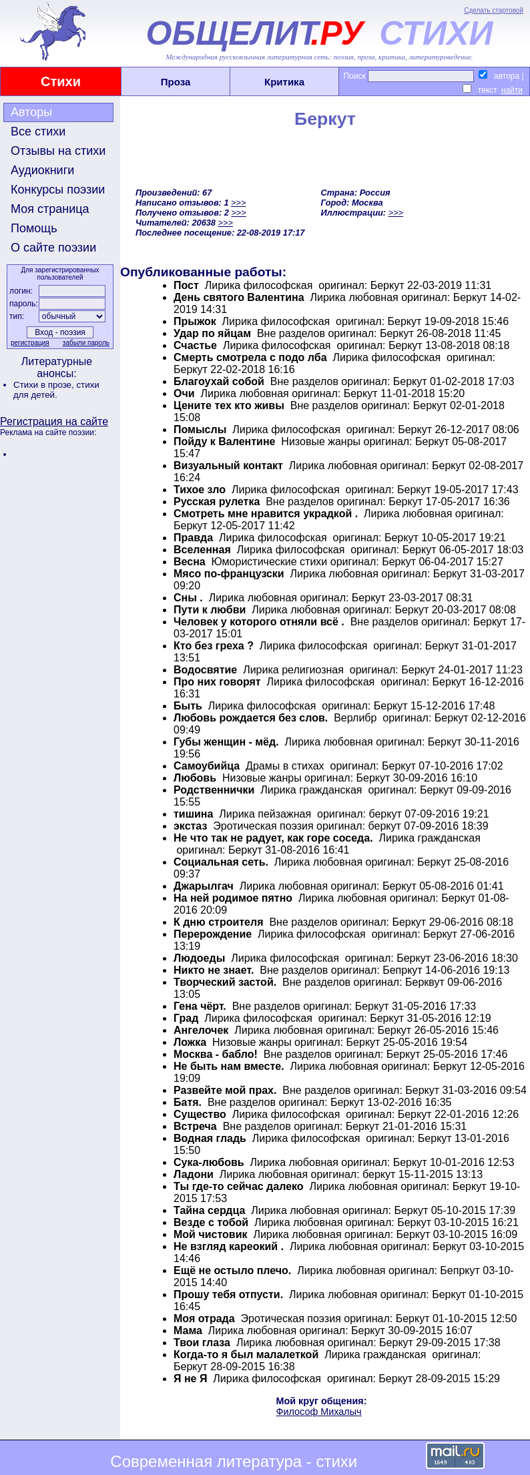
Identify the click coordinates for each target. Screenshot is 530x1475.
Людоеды (199, 958)
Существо (200, 1114)
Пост (186, 285)
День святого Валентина (239, 297)
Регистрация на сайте (54, 421)
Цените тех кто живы (229, 405)
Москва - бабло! (216, 1054)
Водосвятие (205, 669)
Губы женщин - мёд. (226, 742)
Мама (188, 1330)
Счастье (195, 345)
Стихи (61, 81)
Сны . (188, 597)
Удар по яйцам (212, 333)
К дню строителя (219, 922)
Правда (193, 537)
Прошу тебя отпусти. (228, 1294)
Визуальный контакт (228, 465)
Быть (188, 705)
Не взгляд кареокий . (229, 1246)
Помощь (34, 228)
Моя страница (50, 209)
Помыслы (200, 429)
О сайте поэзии (53, 247)
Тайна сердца (209, 1210)
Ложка (190, 1042)
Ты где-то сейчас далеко (239, 1186)
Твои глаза (202, 1342)
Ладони (194, 1174)
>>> (238, 203)
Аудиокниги (42, 170)
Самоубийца (207, 766)
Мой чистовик (210, 1234)
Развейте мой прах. (225, 1090)
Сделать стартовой (493, 10)
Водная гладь (210, 1138)
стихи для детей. (56, 390)
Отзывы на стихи (58, 151)
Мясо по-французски (229, 573)
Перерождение (213, 934)
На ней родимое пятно (233, 898)
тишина (193, 814)
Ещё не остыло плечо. (232, 1270)
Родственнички (214, 790)
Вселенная (202, 549)
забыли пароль (86, 342)
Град (186, 1018)
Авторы (31, 112)
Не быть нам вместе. (229, 1066)
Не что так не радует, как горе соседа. (273, 838)
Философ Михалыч (319, 1411)
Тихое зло (200, 489)
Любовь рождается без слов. (251, 717)
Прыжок (195, 321)
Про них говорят (217, 681)
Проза (176, 81)
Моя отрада (204, 1318)
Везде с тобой (211, 1222)
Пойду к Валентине (224, 441)
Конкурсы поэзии (58, 189)
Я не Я (192, 1378)
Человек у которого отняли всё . (259, 621)
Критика (284, 81)
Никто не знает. (214, 970)
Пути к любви (210, 609)
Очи (184, 393)
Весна (191, 561)
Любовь (195, 778)
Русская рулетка (217, 501)
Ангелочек (201, 1030)
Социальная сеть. (221, 862)
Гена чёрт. (200, 1006)
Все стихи (38, 131)
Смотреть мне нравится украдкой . (266, 513)
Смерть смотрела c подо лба (252, 357)
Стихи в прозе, (44, 385)
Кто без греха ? (214, 645)
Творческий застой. (225, 982)
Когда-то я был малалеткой (246, 1354)
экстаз (190, 826)
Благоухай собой (219, 381)
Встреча (195, 1126)
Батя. (188, 1102)
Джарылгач (204, 886)
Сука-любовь (209, 1162)
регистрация (30, 342)
